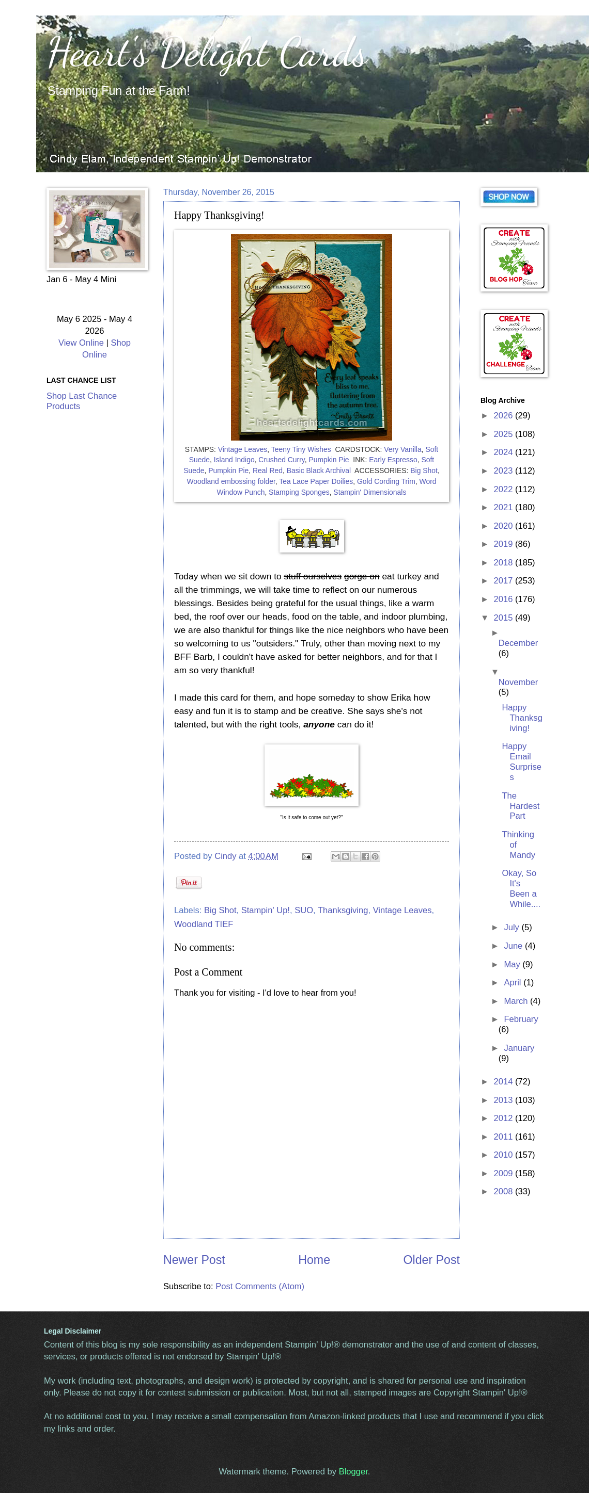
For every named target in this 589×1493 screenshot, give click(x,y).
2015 (504, 618)
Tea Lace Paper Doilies (316, 481)
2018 (504, 562)
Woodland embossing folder (231, 481)
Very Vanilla (402, 449)
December (518, 643)
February (521, 1019)
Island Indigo (234, 460)
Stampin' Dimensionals (369, 492)
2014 (504, 1081)
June (514, 946)
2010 (504, 1155)
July (512, 927)
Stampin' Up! (265, 910)
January (519, 1048)
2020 (504, 526)
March (517, 1001)
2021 (504, 507)
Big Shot (424, 470)
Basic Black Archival (319, 470)
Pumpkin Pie (328, 460)
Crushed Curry (281, 460)
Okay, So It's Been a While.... (521, 888)
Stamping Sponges (299, 492)
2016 (504, 599)
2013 (504, 1100)
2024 (504, 452)
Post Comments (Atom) (259, 1286)
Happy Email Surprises (521, 761)
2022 (504, 489)
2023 (504, 471)
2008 (504, 1191)
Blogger (353, 1471)
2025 (504, 434)
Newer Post (194, 1260)
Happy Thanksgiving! (522, 718)
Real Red (268, 470)
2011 (504, 1137)
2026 (504, 415)
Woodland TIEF (203, 924)
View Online (81, 343)
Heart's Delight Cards (207, 51)
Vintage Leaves (243, 449)
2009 (504, 1173)
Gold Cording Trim (386, 481)
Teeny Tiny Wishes (301, 449)
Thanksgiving (343, 910)
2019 (504, 544)
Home (314, 1260)
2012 (504, 1118)
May (513, 964)
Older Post (432, 1260)
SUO (304, 910)
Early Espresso (393, 460)
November (518, 682)
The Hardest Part (520, 806)
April (513, 982)
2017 (504, 581)
